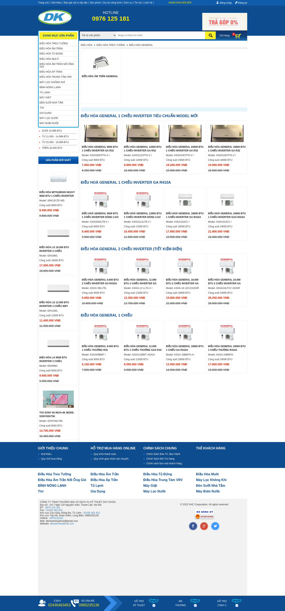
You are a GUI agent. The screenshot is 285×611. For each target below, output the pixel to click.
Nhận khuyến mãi (180, 2)
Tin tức (138, 2)
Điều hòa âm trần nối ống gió (62, 480)
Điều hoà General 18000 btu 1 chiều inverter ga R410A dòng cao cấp (185, 217)
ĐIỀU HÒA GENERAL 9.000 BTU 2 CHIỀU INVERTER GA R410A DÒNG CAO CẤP (100, 283)
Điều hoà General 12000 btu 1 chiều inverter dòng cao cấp (143, 217)
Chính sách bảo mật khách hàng (164, 463)
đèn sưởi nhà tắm (210, 485)
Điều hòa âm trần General (100, 76)
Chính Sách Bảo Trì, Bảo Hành (163, 454)
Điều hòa (87, 45)
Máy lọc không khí (211, 480)
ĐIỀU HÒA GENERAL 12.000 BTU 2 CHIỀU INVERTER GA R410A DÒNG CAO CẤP (140, 283)
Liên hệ (148, 2)
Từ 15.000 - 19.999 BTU (55, 142)
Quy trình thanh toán (105, 454)
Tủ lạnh (97, 485)
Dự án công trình (112, 2)
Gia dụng (98, 491)
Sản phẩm (95, 2)
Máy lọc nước (154, 491)
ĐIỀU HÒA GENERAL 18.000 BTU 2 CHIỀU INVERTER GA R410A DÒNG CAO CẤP (182, 283)
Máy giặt (150, 485)
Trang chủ (43, 2)
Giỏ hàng (225, 35)
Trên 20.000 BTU (52, 148)
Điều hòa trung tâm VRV (163, 480)
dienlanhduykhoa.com (62, 523)
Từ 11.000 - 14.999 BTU (55, 136)
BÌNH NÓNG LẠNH (52, 485)
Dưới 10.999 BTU (52, 130)
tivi (41, 491)
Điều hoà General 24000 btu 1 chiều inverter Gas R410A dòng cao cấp (227, 217)
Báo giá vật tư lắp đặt (75, 2)
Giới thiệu (56, 2)
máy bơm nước (208, 491)
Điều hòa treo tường (54, 474)
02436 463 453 (54, 510)
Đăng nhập (226, 2)
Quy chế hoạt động (51, 458)
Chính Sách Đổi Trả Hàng (160, 458)
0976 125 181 (52, 507)
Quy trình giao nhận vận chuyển (111, 458)
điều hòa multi (207, 474)
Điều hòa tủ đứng (157, 474)
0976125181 (56, 518)
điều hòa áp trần (104, 480)
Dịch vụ (128, 2)
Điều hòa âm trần (105, 474)
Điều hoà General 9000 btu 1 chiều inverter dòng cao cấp (100, 217)
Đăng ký (242, 2)
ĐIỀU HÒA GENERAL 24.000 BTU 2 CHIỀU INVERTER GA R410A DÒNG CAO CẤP (224, 283)
